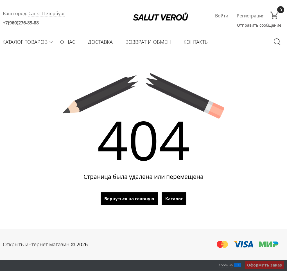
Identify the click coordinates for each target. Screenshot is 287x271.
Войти (221, 16)
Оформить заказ (264, 265)
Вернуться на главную (129, 198)
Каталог (174, 198)
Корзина (226, 265)
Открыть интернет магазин (36, 244)
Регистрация (251, 16)
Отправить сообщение (259, 25)
